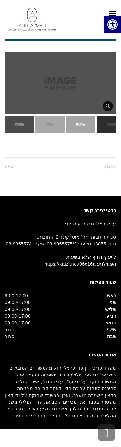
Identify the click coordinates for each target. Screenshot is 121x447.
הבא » (9, 166)
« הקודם (109, 166)
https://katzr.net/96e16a (70, 264)
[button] (112, 24)
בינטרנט (50, 438)
